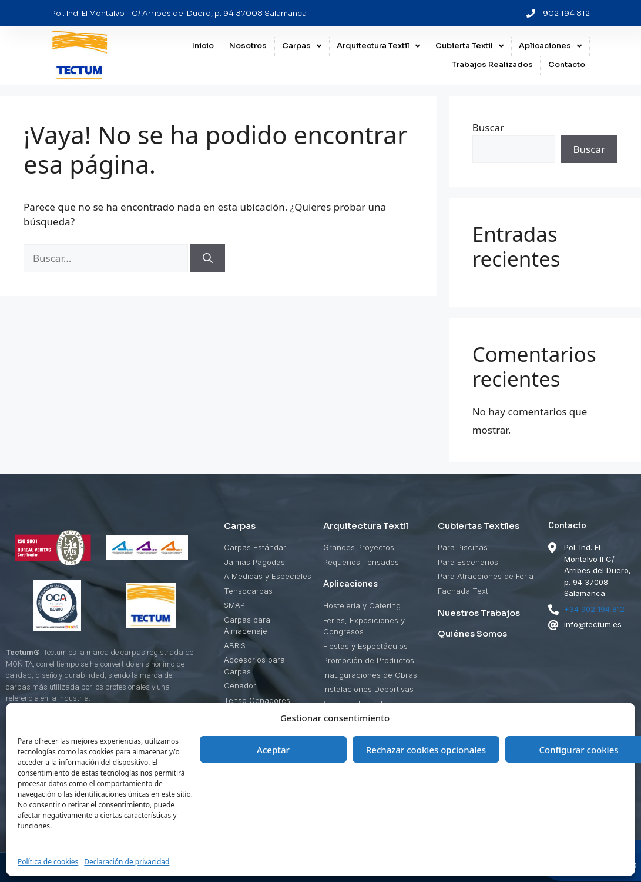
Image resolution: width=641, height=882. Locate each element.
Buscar (488, 127)
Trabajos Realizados (492, 66)
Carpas (301, 47)
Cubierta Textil (469, 47)
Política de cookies (48, 862)
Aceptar (273, 749)
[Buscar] (207, 258)
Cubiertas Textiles (478, 525)
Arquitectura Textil (378, 47)
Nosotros (248, 47)
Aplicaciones (550, 47)
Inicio (203, 47)
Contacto (566, 66)
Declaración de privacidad (126, 862)
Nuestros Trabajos (479, 612)
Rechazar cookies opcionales (426, 749)
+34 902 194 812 (594, 609)
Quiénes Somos (472, 633)
